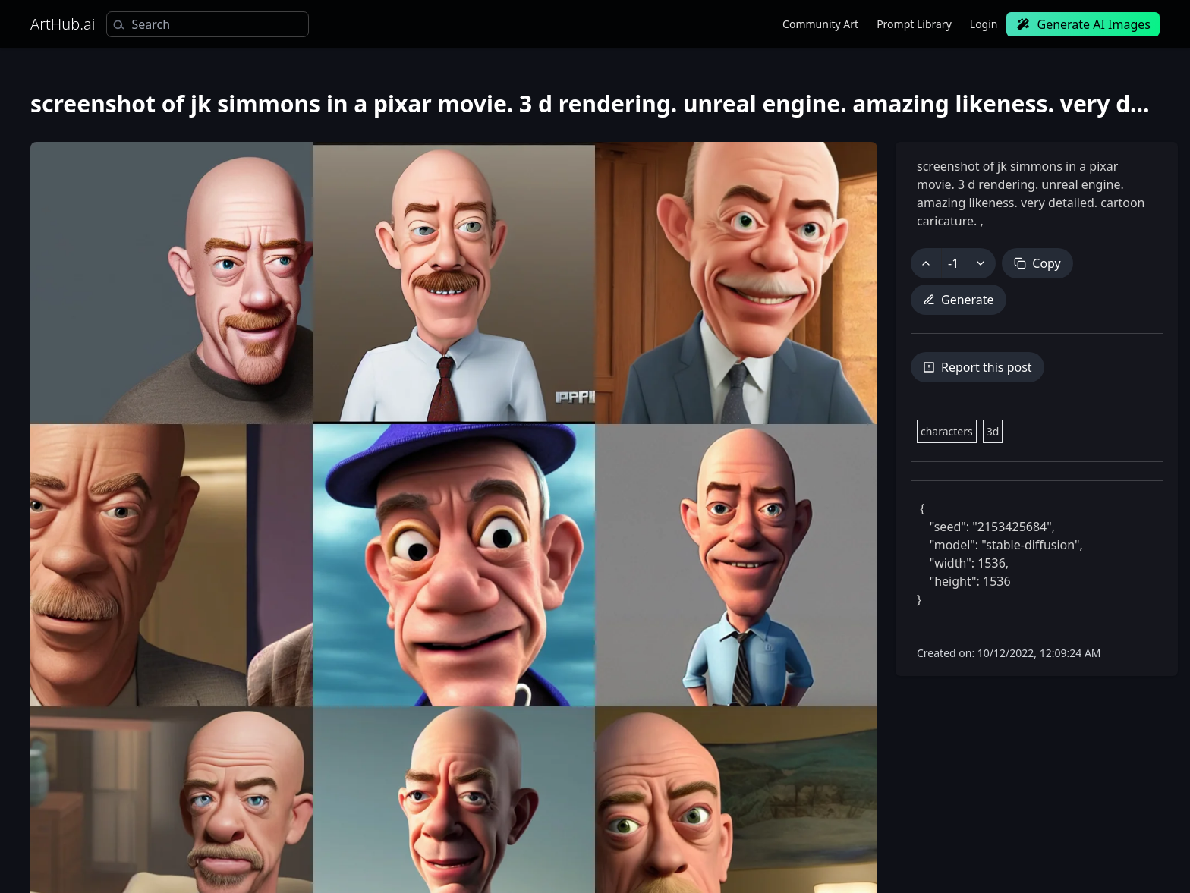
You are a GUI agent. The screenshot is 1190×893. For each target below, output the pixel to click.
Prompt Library (914, 24)
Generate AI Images (1083, 24)
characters (947, 431)
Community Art (820, 24)
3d (993, 431)
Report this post (977, 367)
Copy (1037, 263)
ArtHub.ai (62, 24)
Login (984, 24)
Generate (958, 299)
